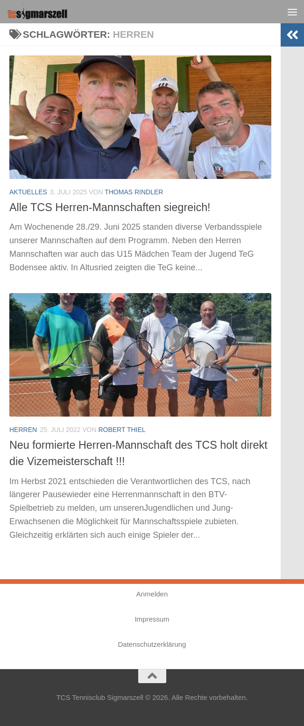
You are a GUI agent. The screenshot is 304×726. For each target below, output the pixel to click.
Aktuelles (28, 192)
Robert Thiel (121, 429)
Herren (23, 429)
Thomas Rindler (134, 192)
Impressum (151, 619)
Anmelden (152, 594)
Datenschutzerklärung (152, 644)
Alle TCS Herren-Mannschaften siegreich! (110, 207)
